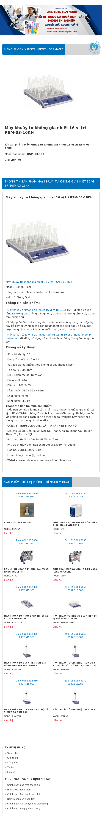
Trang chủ (12, 753)
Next (87, 20)
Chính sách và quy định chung (24, 808)
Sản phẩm (12, 762)
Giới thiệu (12, 758)
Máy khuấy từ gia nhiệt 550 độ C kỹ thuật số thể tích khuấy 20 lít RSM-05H (75, 665)
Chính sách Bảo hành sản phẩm (24, 794)
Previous (14, 20)
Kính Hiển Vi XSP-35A (17, 522)
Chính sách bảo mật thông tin (23, 785)
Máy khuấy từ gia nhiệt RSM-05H (74, 710)
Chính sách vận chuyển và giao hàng (27, 803)
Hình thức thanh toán (19, 789)
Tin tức (11, 767)
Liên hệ (11, 772)
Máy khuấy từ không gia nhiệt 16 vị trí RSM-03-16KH (39, 281)
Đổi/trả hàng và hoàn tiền (21, 799)
